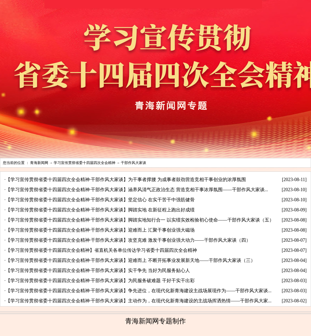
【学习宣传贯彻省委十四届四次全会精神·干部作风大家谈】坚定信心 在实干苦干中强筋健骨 (100, 199)
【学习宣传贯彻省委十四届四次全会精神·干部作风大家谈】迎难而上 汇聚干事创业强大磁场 (100, 230)
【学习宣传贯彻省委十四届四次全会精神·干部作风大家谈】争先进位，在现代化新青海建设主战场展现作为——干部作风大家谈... (139, 290)
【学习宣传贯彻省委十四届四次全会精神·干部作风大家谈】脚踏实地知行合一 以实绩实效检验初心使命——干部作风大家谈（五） (140, 220)
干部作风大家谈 (133, 163)
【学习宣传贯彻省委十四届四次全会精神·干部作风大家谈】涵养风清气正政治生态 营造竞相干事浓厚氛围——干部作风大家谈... (137, 189)
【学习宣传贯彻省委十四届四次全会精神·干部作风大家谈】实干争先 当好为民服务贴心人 (98, 270)
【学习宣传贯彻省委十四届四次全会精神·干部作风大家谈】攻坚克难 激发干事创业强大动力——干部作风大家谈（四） (128, 240)
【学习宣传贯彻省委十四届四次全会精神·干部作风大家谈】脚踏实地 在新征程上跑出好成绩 (100, 209)
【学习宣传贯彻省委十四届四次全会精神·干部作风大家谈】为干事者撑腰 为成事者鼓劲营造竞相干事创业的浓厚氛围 (126, 179)
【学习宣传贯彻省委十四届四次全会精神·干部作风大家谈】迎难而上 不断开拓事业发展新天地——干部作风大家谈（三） (130, 260)
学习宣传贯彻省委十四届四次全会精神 (84, 163)
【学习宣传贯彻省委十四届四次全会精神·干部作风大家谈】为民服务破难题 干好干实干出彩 (100, 280)
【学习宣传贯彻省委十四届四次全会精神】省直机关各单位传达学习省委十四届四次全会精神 (101, 250)
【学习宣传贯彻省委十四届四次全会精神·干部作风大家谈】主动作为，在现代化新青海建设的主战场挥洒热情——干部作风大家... (139, 300)
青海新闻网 (39, 163)
